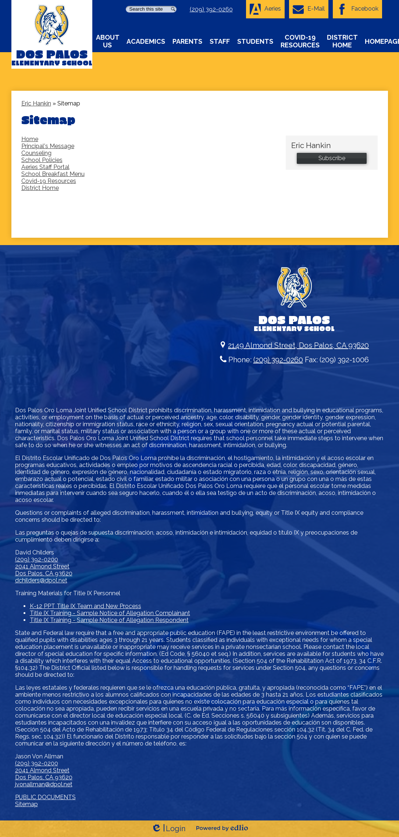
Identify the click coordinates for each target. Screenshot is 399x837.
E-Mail (309, 9)
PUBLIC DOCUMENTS (45, 797)
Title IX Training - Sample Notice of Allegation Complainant (110, 613)
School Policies (42, 160)
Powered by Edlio (222, 827)
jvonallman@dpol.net (43, 784)
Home (29, 139)
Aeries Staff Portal (45, 167)
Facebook (357, 9)
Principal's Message (47, 146)
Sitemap (26, 804)
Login (168, 828)
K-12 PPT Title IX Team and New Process (85, 606)
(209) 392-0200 (36, 559)
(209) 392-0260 (211, 9)
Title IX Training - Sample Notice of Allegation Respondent (109, 620)
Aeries (265, 9)
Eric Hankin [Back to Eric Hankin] (36, 103)
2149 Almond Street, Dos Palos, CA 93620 (294, 345)
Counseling (36, 153)
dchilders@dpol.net (41, 580)
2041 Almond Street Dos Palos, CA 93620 (43, 570)
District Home (40, 187)
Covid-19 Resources (48, 180)
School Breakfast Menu (53, 173)
